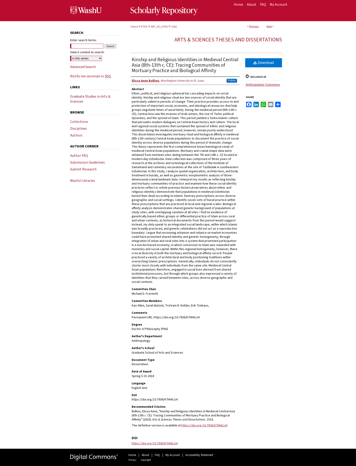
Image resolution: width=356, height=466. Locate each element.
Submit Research (83, 169)
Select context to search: (87, 52)
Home (134, 27)
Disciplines (78, 128)
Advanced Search (83, 66)
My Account (173, 455)
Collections (79, 121)
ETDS (144, 27)
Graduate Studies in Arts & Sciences (90, 99)
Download (263, 63)
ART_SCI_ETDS (159, 27)
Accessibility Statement (199, 455)
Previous (254, 26)
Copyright (146, 460)
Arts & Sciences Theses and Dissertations (228, 40)
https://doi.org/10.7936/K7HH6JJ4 (204, 425)
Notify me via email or (90, 76)
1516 (174, 27)
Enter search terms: (83, 40)
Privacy (132, 460)
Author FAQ (79, 155)
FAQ (157, 455)
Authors (76, 135)
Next (269, 26)
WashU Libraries (82, 180)
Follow (231, 80)
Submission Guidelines (87, 162)
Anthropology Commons (263, 84)
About (145, 455)
